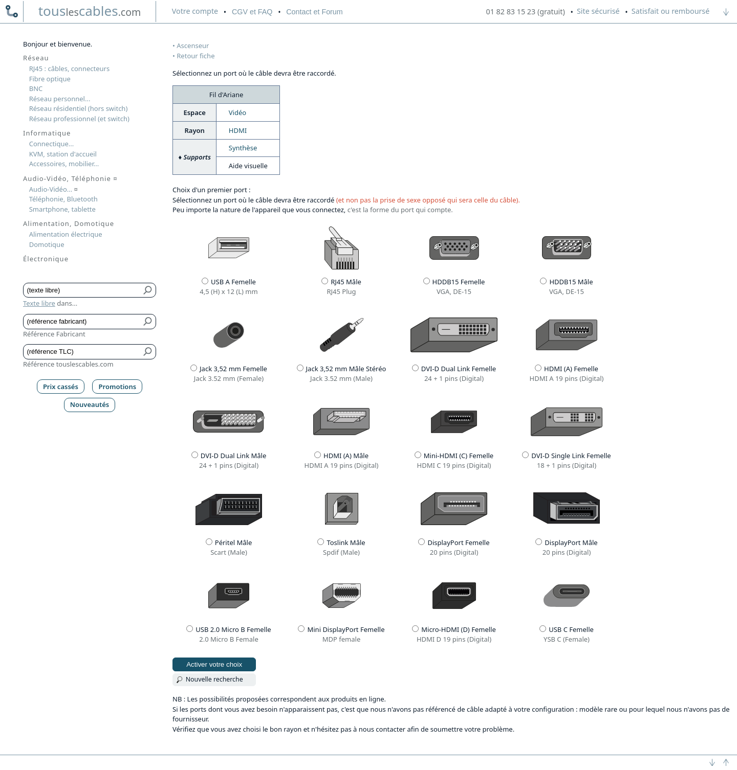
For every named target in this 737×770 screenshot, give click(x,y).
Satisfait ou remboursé (670, 11)
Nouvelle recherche (214, 679)
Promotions (118, 386)
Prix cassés (60, 386)
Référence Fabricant (54, 333)
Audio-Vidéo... (53, 189)
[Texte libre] (82, 290)
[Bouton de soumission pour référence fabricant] (148, 321)
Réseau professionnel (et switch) (79, 118)
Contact (314, 12)
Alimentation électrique (65, 234)
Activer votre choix (214, 664)
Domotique (46, 244)
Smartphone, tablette (62, 209)
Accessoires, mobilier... (64, 163)
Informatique (47, 133)
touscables (89, 11)
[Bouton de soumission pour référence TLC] (148, 352)
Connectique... (51, 143)
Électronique (46, 258)
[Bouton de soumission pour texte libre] (148, 290)
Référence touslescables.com (68, 364)
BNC (36, 88)
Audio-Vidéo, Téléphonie (70, 178)
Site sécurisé (598, 11)
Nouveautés (90, 404)
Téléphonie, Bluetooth (63, 198)
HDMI (238, 130)
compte (195, 11)
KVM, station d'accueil (63, 153)
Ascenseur (193, 45)
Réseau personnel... (60, 98)
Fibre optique (50, 78)
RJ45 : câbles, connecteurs (69, 68)
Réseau (36, 57)
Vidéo (237, 112)
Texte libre (39, 303)
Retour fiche (195, 55)
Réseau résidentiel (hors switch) (78, 108)
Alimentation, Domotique (68, 223)
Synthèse (243, 147)
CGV (252, 12)
